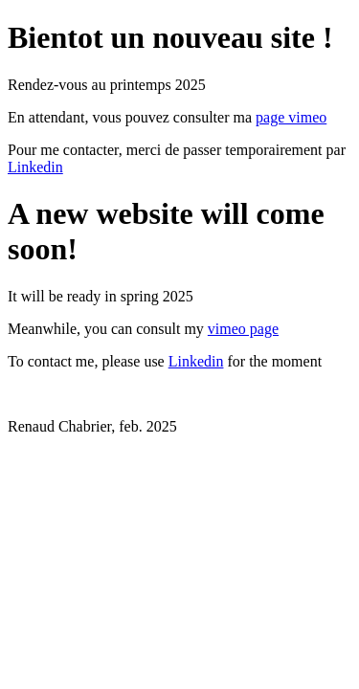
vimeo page (243, 329)
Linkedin (35, 167)
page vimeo (291, 117)
